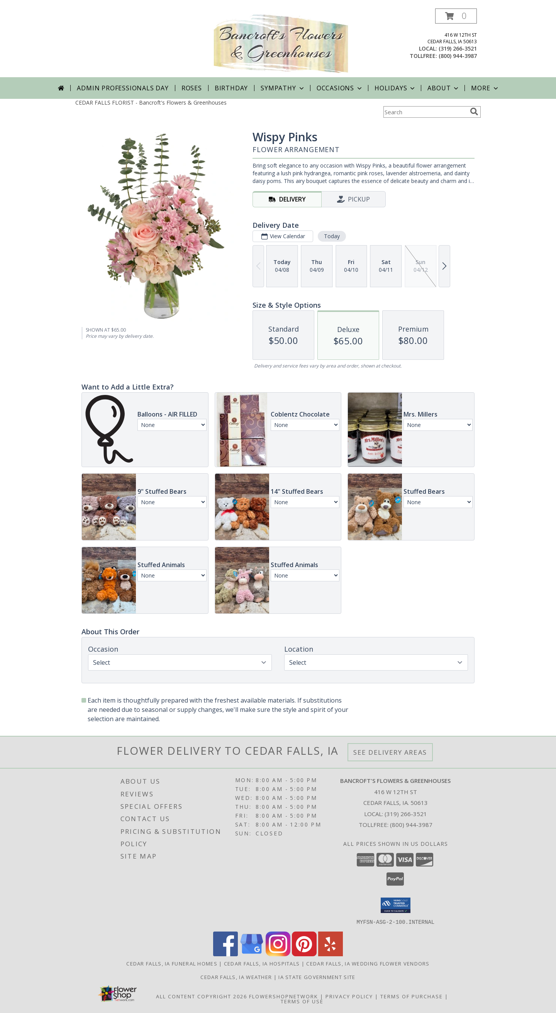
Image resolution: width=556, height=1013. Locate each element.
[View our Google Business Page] (251, 953)
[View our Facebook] (225, 953)
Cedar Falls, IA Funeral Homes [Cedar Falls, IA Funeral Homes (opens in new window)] (171, 963)
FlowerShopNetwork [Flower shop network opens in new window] (283, 996)
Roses (191, 88)
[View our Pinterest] (304, 953)
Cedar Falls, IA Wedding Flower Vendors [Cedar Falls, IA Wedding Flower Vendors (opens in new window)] (367, 963)
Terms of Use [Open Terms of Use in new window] (302, 1001)
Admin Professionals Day (122, 88)
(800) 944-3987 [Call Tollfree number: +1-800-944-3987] (411, 824)
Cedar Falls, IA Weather (236, 976)
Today (332, 236)
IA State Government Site (316, 976)
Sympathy (283, 88)
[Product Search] (425, 112)
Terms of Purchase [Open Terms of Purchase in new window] (411, 996)
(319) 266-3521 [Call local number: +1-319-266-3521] (458, 48)
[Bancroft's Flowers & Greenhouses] (280, 43)
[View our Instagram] (278, 953)
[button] (456, 16)
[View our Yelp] (330, 953)
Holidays (395, 88)
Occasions (340, 88)
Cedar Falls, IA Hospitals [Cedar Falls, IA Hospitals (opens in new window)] (262, 963)
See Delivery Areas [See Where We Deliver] (390, 752)
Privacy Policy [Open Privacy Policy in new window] (349, 996)
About (443, 88)
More (485, 88)
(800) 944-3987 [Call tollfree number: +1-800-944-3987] (458, 55)
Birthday (231, 88)
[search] (474, 111)
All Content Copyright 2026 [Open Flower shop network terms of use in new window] (201, 996)
